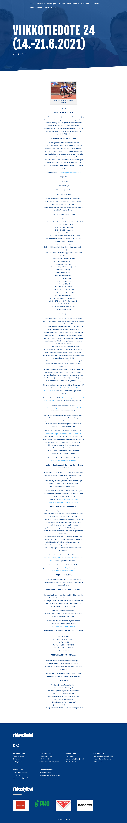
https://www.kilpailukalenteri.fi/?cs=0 (63, 461)
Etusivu (32, 3)
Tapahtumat (95, 3)
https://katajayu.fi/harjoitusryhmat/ (63, 626)
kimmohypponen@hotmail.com (70, 173)
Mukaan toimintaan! (36, 8)
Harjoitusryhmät (52, 3)
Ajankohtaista (41, 3)
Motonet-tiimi (85, 3)
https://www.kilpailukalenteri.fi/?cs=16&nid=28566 (63, 434)
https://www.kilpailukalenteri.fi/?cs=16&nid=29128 (63, 408)
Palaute (46, 8)
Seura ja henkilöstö (73, 3)
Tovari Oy (67, 819)
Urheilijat (62, 3)
